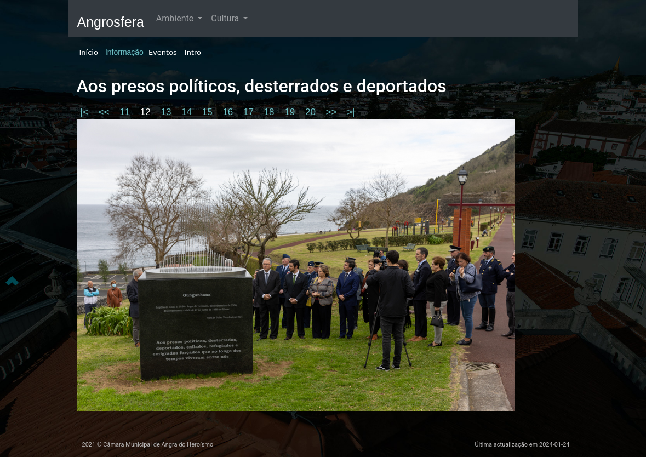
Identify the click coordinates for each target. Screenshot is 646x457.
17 (249, 112)
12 (146, 112)
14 (188, 112)
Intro (193, 52)
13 (167, 112)
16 (229, 112)
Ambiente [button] (176, 18)
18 (270, 112)
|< (86, 112)
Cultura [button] (226, 18)
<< (105, 112)
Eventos (162, 52)
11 (126, 112)
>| (351, 112)
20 (311, 112)
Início (88, 52)
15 (208, 112)
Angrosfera (110, 22)
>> (333, 112)
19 (291, 112)
